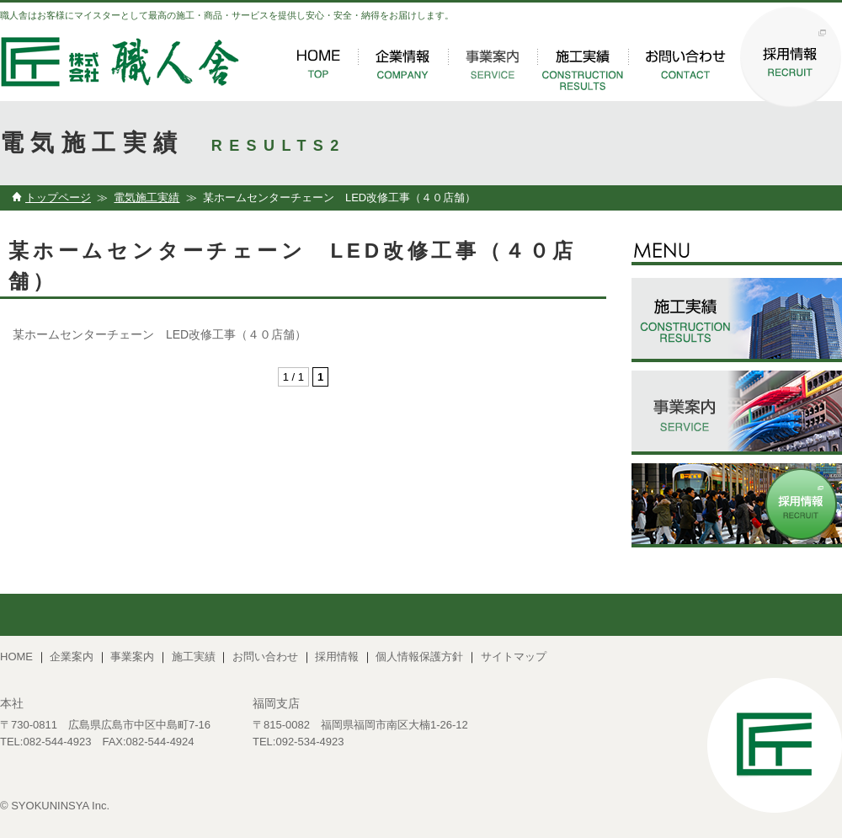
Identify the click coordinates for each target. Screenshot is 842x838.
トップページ (58, 197)
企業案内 (71, 656)
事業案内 (132, 656)
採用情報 (337, 656)
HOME (16, 656)
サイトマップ (513, 656)
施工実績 (194, 656)
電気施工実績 (146, 197)
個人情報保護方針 (419, 656)
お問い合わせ (265, 656)
